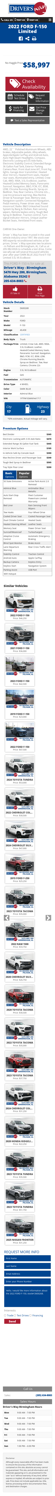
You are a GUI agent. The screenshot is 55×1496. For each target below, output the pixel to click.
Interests (10, 1310)
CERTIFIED (25, 334)
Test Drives (21, 1315)
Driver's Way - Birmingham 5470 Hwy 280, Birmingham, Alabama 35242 (25, 272)
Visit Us (32, 19)
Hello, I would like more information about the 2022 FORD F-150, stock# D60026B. (27, 1296)
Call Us (7, 19)
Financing (36, 1315)
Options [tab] (9, 475)
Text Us (20, 19)
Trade (8, 1315)
